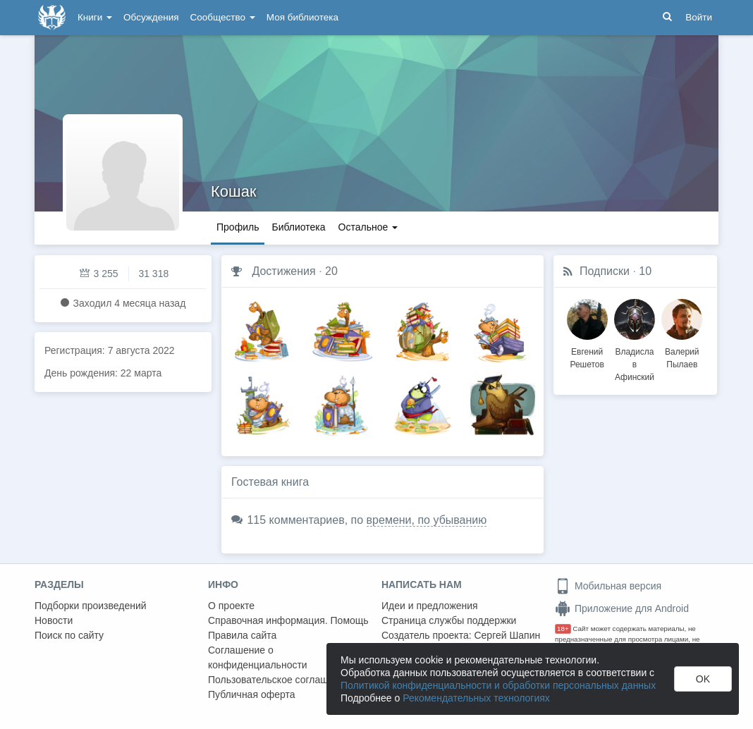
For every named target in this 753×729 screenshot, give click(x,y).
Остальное (368, 227)
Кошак (234, 191)
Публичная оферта (251, 694)
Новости (54, 620)
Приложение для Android (622, 608)
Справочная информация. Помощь (288, 620)
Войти (698, 17)
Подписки (605, 271)
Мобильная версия (608, 586)
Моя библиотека (302, 17)
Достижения (283, 271)
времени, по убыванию (427, 520)
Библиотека (298, 227)
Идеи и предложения (429, 605)
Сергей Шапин (507, 635)
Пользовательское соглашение (279, 679)
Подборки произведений (91, 605)
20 (331, 271)
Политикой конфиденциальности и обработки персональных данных (498, 685)
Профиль (237, 227)
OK (703, 679)
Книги (95, 17)
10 (645, 271)
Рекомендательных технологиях (476, 698)
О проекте (231, 605)
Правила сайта (242, 635)
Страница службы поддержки (448, 620)
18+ (563, 628)
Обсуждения (150, 17)
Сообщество (222, 17)
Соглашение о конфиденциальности (257, 657)
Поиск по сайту (69, 635)
